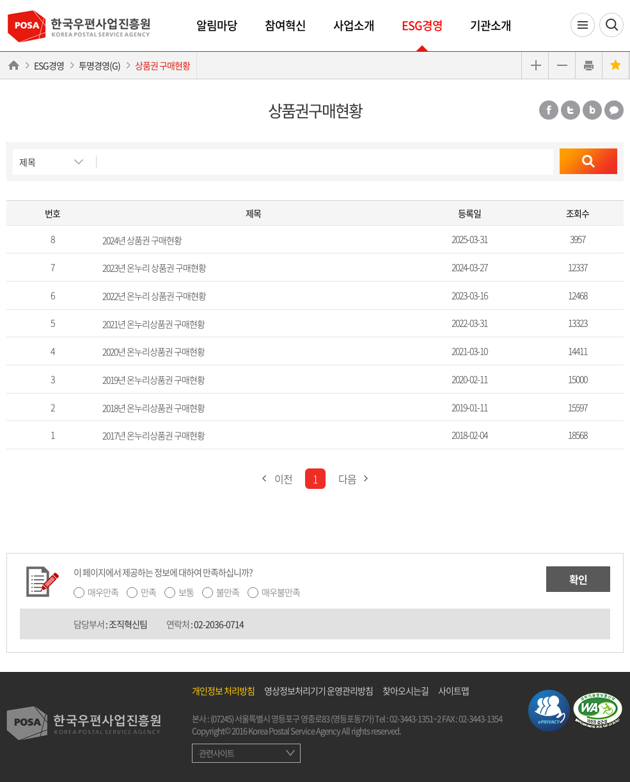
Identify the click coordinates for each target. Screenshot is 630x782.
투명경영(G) (99, 65)
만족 (148, 592)
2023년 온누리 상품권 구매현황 (154, 267)
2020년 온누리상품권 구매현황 (153, 351)
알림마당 (216, 25)
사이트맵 (453, 690)
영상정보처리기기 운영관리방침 (318, 690)
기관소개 (490, 25)
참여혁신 (285, 25)
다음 (356, 478)
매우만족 (103, 592)
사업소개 (353, 25)
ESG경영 (422, 25)
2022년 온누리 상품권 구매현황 (154, 295)
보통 (186, 592)
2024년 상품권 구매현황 (142, 239)
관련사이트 (216, 753)
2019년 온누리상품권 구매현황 (153, 379)
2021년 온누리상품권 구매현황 (153, 323)
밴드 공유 (592, 110)
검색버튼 (6, 142)
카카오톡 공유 (614, 110)
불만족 (227, 592)
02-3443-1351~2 (415, 718)
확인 (578, 579)
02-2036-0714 (219, 624)
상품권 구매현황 (162, 65)
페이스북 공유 (548, 110)
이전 (273, 478)
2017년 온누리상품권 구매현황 (153, 435)
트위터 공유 (570, 110)
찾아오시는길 (405, 690)
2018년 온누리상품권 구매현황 (153, 407)
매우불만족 (281, 592)
